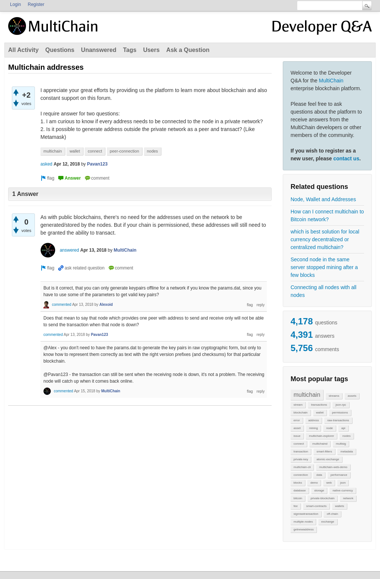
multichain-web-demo (333, 467)
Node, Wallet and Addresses (323, 199)
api (343, 428)
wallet (320, 412)
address (313, 420)
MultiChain (331, 81)
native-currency (342, 490)
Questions (59, 50)
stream (298, 404)
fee (296, 506)
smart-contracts (316, 506)
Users (151, 50)
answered (69, 250)
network (348, 498)
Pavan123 (97, 164)
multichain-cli (302, 467)
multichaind (319, 443)
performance (339, 475)
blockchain (301, 412)
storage (319, 490)
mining (313, 428)
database (300, 490)
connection (301, 475)
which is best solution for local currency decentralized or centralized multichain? (325, 239)
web (329, 482)
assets (352, 396)
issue (297, 436)
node (329, 428)
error (297, 420)
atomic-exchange (328, 459)
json (343, 482)
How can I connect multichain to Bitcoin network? (327, 215)
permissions (340, 412)
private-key (301, 459)
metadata (346, 451)
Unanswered (98, 50)
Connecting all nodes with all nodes (323, 291)
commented (61, 304)
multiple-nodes (303, 521)
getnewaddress (304, 529)
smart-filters (324, 451)
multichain (307, 395)
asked (46, 164)
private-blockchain (322, 498)
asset (297, 428)
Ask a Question (187, 50)
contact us (346, 158)
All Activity (23, 50)
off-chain (332, 514)
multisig (341, 443)
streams (334, 396)
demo (314, 482)
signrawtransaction (306, 514)
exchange (327, 521)
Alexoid (106, 304)
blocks (298, 482)
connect (299, 443)
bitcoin (298, 498)
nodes (347, 436)
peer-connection (124, 151)
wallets (339, 506)
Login (15, 4)
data (319, 475)
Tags (129, 50)
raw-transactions (338, 420)
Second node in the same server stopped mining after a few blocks (324, 267)
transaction (301, 451)
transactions (319, 404)
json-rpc (340, 404)
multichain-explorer (321, 436)
